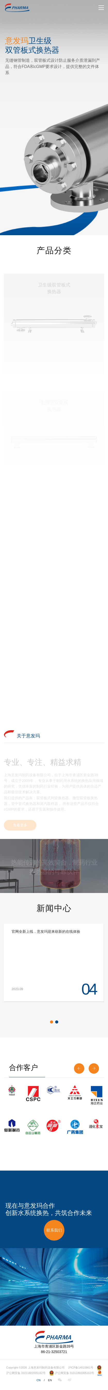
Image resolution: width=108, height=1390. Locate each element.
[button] (51, 1022)
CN (39, 1380)
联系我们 (54, 1230)
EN (50, 1380)
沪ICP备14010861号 (81, 1367)
